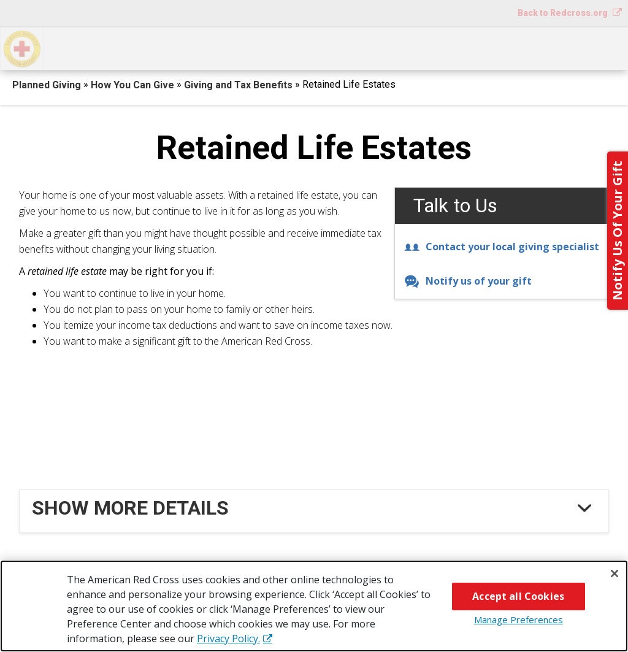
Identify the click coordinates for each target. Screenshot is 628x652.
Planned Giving (47, 85)
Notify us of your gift (468, 281)
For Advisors (496, 47)
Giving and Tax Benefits (239, 85)
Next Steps (328, 47)
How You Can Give (103, 47)
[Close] (614, 573)
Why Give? (410, 47)
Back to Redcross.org (564, 13)
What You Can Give (224, 47)
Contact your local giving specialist (501, 246)
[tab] (316, 508)
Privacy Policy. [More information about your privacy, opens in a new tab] (228, 638)
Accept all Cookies (518, 596)
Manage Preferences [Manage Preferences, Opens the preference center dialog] (518, 619)
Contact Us (585, 47)
